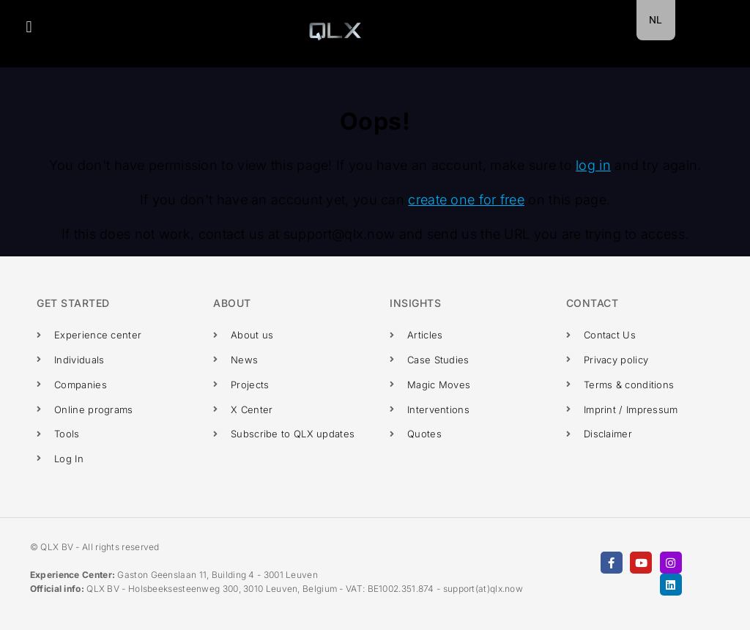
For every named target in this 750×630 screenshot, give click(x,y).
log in (593, 165)
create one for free (466, 199)
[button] (29, 27)
